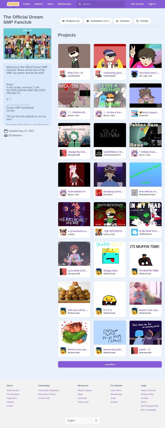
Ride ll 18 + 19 (75, 73)
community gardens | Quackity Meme (113, 73)
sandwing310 (74, 76)
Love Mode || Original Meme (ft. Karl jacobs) (78, 270)
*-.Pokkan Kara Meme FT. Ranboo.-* (149, 152)
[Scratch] (13, 4)
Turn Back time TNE (149, 73)
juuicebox (107, 194)
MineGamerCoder (147, 194)
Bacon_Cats (73, 115)
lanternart (143, 115)
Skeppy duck (110, 270)
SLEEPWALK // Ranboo (113, 152)
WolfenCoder (109, 274)
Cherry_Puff (109, 234)
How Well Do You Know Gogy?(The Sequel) (149, 191)
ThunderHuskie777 (112, 155)
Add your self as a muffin (78, 310)
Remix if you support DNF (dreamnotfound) (78, 349)
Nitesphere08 (74, 155)
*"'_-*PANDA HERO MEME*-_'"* (78, 112)
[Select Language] (82, 420)
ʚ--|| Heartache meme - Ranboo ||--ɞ (78, 231)
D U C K (107, 310)
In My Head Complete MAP (149, 231)
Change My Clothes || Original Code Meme (78, 152)
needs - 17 (144, 349)
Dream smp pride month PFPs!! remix (113, 349)
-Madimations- (145, 234)
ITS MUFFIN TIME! (149, 270)
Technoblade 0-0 (76, 191)
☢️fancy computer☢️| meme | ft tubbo (149, 112)
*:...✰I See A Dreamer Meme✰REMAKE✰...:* (113, 112)
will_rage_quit (145, 76)
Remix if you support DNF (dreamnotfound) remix (149, 310)
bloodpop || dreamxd (113, 191)
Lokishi (71, 234)
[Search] (80, 4)
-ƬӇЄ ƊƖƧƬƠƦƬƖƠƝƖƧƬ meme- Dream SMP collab (113, 231)
